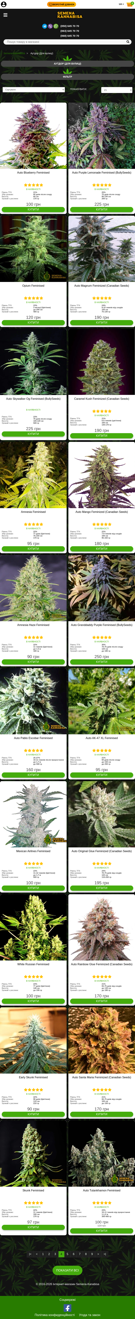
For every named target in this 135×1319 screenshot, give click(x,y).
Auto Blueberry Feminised (33, 172)
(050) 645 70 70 (69, 25)
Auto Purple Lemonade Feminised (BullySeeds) (101, 172)
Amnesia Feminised (33, 511)
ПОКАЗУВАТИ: (78, 89)
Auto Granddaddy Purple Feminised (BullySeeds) (102, 624)
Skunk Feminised (33, 1190)
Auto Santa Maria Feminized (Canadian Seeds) (101, 1077)
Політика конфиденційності (55, 1315)
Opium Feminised (33, 285)
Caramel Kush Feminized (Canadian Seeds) (101, 398)
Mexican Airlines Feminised (33, 851)
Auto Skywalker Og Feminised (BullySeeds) (33, 398)
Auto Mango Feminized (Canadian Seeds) (102, 511)
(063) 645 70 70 (69, 30)
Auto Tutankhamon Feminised (101, 1190)
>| (105, 1254)
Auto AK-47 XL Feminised (102, 738)
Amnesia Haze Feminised (33, 624)
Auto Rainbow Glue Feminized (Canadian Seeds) (102, 964)
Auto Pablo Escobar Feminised (33, 738)
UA (121, 4)
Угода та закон (89, 1315)
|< (30, 1254)
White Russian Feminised (33, 964)
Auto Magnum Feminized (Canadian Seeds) (101, 285)
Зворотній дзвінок (61, 4)
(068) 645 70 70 (69, 35)
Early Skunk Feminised (33, 1077)
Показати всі (67, 1270)
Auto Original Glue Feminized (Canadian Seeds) (102, 851)
